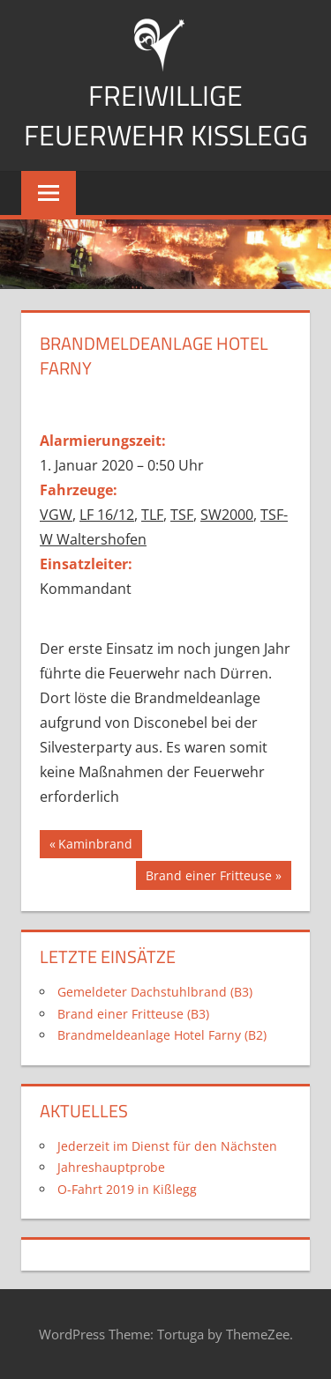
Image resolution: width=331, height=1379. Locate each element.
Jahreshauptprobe (111, 1167)
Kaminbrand (94, 846)
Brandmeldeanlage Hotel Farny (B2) (162, 1035)
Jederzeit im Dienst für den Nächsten (167, 1146)
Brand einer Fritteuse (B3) (133, 1013)
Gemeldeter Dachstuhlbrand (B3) (154, 991)
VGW (56, 514)
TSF (181, 514)
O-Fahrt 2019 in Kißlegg (127, 1189)
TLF (152, 514)
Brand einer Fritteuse (208, 877)
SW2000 (226, 514)
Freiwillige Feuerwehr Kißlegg (166, 115)
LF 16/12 (106, 514)
